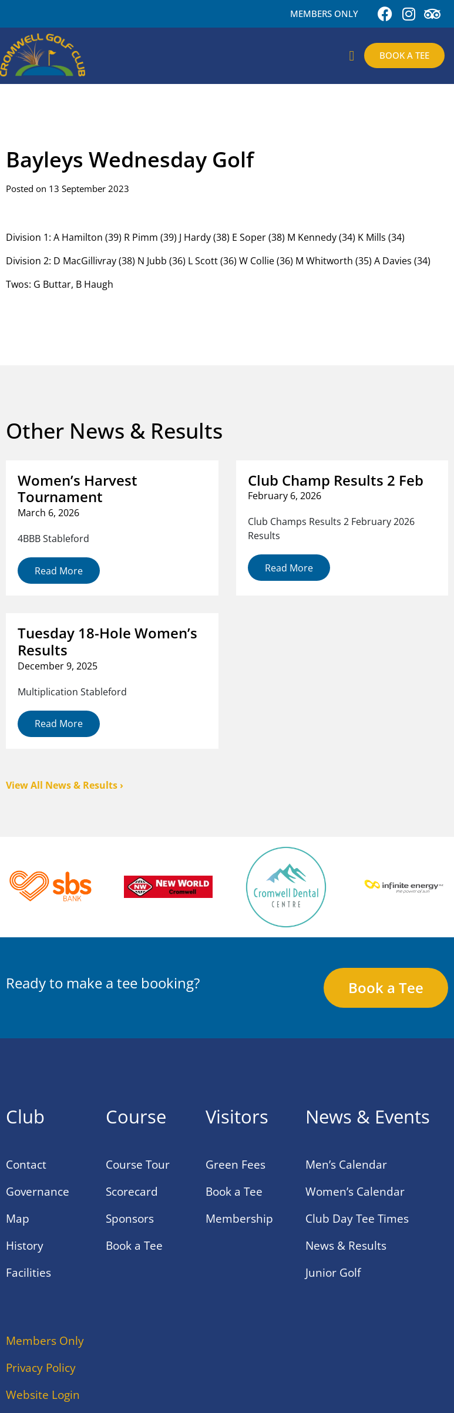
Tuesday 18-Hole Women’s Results (107, 641)
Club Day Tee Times (357, 1218)
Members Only (45, 1340)
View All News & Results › (64, 785)
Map (17, 1218)
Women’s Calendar (355, 1191)
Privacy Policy (41, 1367)
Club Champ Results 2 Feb (335, 480)
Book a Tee (134, 1245)
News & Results (345, 1245)
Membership (239, 1218)
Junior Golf (333, 1272)
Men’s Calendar (346, 1164)
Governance (37, 1191)
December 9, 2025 (57, 666)
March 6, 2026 (48, 512)
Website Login (43, 1394)
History (24, 1245)
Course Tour (138, 1164)
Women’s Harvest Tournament (77, 488)
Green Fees (235, 1164)
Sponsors (130, 1218)
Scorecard (132, 1191)
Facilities (28, 1272)
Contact (26, 1164)
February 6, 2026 (284, 495)
